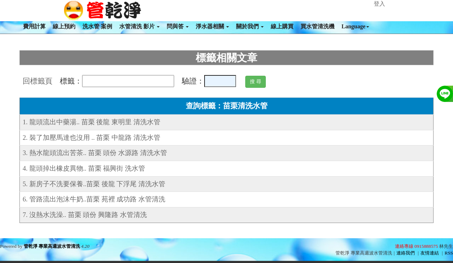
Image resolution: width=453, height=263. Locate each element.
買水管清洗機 (317, 26)
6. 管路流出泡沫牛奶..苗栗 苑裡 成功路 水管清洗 (94, 199)
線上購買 (282, 26)
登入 (379, 4)
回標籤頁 (37, 81)
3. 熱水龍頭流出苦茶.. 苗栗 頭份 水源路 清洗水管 (95, 152)
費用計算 (34, 26)
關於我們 (250, 26)
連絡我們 (405, 253)
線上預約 (64, 26)
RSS (449, 253)
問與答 (178, 26)
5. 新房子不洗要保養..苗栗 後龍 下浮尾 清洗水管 (94, 184)
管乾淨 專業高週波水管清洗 (52, 246)
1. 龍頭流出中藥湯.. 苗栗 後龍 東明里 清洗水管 (91, 122)
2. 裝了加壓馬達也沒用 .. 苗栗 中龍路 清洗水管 (91, 137)
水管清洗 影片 (139, 26)
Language (355, 26)
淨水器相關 (212, 26)
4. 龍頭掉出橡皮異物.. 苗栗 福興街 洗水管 (84, 168)
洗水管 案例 (97, 26)
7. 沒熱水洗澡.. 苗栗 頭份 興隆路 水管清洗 (85, 214)
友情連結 (429, 253)
